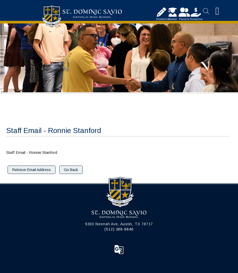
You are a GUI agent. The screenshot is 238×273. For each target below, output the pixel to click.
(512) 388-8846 (119, 229)
